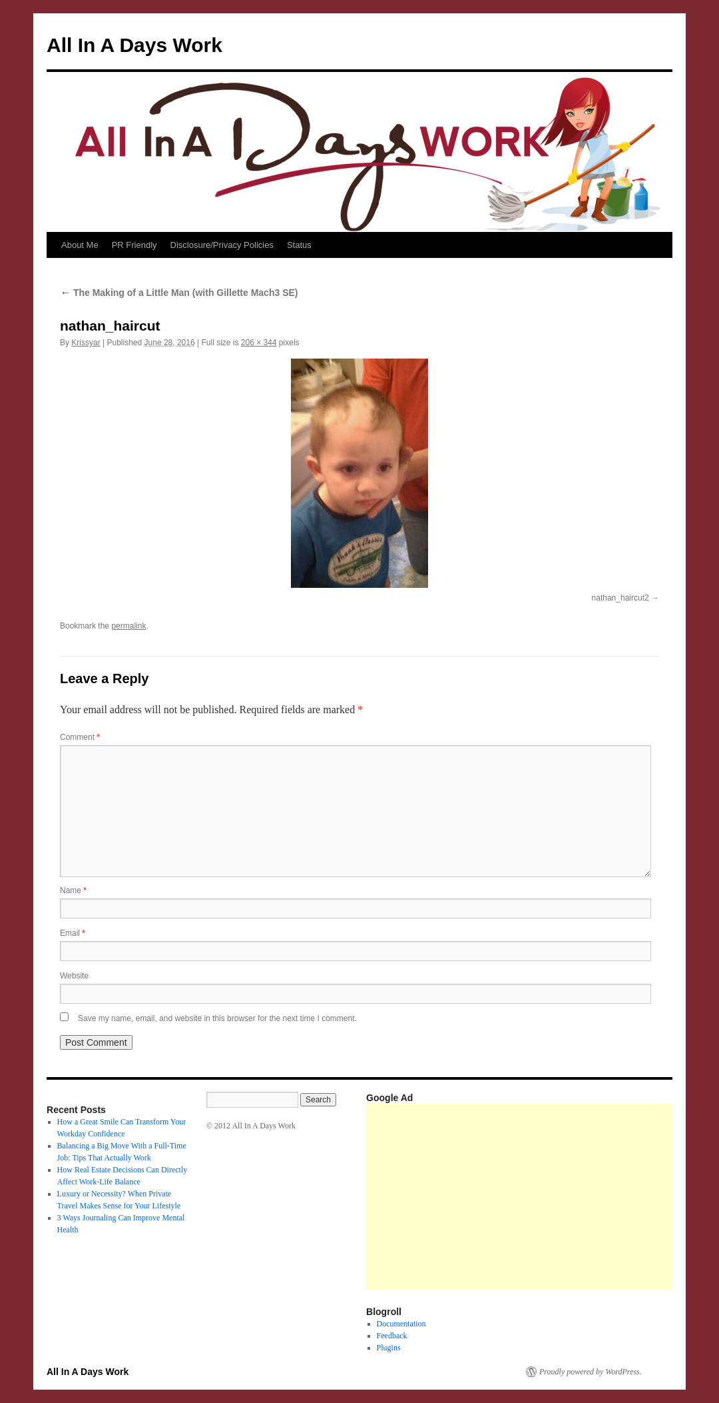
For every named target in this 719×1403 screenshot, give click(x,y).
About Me (80, 245)
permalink (128, 626)
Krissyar (85, 342)
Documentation (401, 1323)
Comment (80, 737)
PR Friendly (134, 245)
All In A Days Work (134, 45)
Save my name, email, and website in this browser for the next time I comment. (217, 1018)
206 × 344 (259, 342)
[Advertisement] (542, 1197)
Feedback (392, 1335)
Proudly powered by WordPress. (590, 1371)
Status (299, 245)
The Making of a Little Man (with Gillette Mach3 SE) (179, 292)
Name (73, 890)
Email (72, 933)
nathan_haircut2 (620, 598)
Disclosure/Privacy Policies (222, 245)
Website (74, 975)
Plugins (389, 1347)
